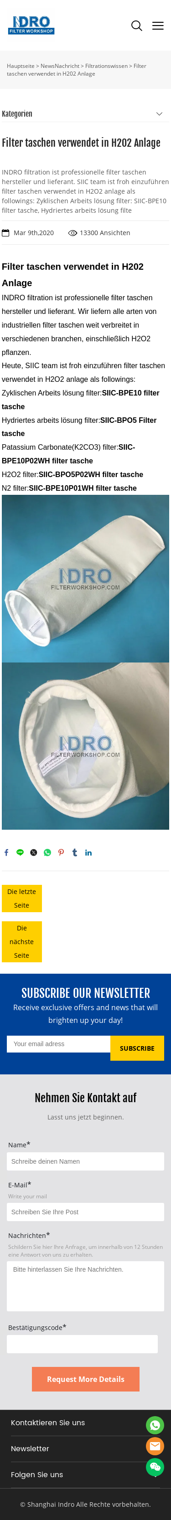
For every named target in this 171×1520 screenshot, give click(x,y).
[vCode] (82, 1344)
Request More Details (85, 1379)
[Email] (58, 1044)
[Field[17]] (85, 1212)
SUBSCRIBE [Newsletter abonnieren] (137, 1048)
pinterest (61, 852)
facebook (6, 852)
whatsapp (47, 852)
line (20, 852)
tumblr (74, 852)
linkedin (88, 852)
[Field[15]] (85, 1161)
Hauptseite (21, 66)
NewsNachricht (60, 66)
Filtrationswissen (106, 66)
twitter (33, 852)
